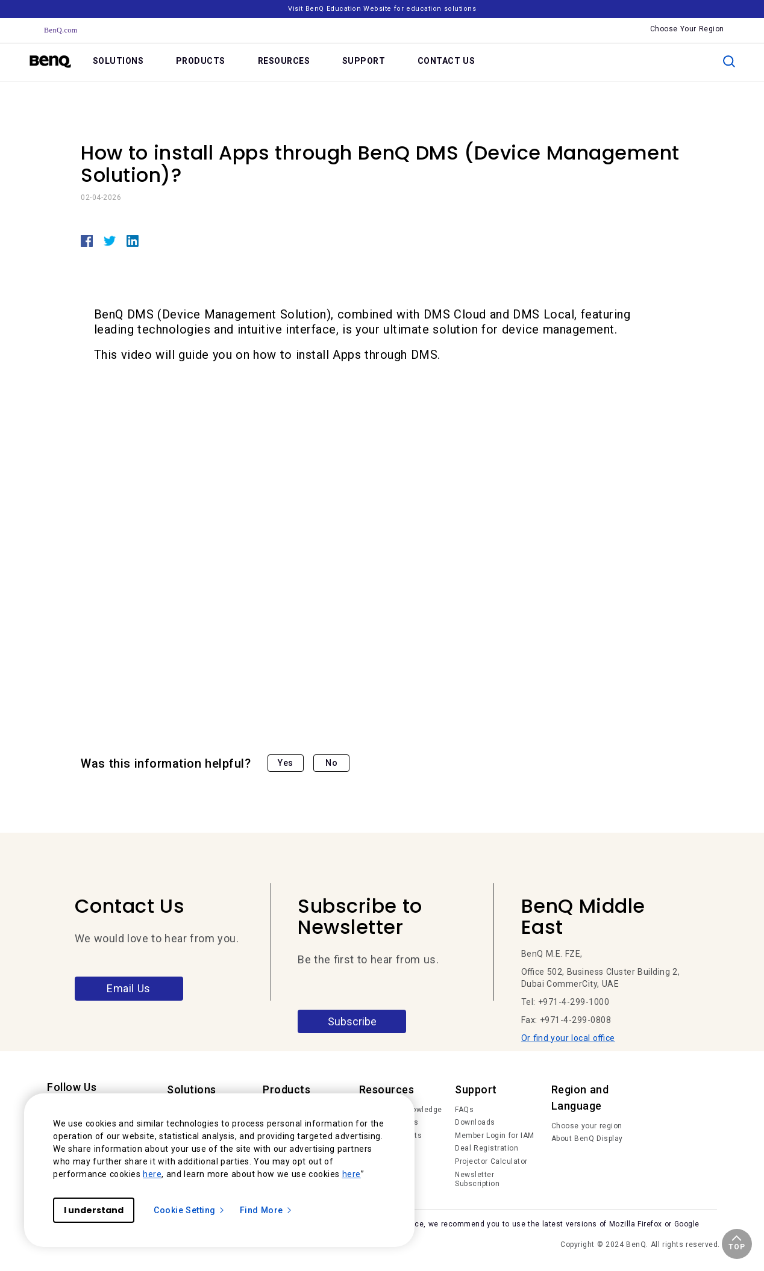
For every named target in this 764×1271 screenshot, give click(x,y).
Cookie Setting (189, 1210)
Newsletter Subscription (477, 1179)
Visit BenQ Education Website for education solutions (382, 9)
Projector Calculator (491, 1161)
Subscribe (352, 1021)
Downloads (475, 1122)
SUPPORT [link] (364, 61)
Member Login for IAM (494, 1135)
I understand (94, 1210)
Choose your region (586, 1126)
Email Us (129, 988)
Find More (266, 1210)
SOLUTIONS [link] (118, 61)
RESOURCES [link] (284, 61)
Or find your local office (568, 1038)
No (331, 763)
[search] (729, 61)
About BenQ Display (587, 1138)
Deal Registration (486, 1148)
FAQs (464, 1109)
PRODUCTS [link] (200, 61)
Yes (285, 763)
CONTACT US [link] (446, 61)
